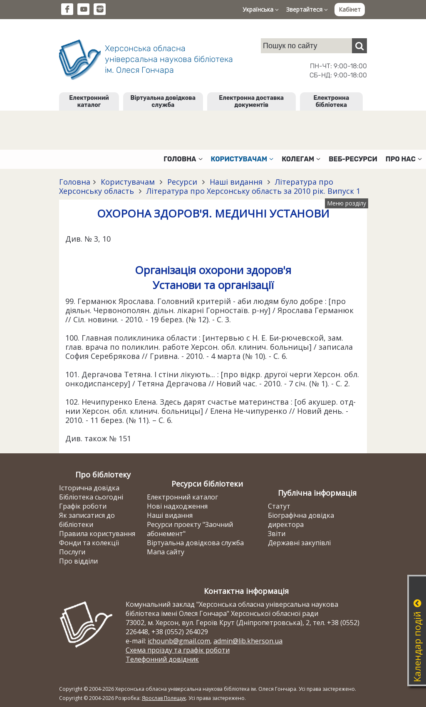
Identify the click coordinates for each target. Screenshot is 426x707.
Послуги (72, 551)
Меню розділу (346, 203)
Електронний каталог (89, 101)
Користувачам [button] (242, 159)
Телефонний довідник (162, 659)
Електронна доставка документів (251, 101)
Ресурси (182, 182)
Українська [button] (261, 9)
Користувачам (128, 182)
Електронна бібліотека (331, 101)
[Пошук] (359, 45)
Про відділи (78, 561)
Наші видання (236, 182)
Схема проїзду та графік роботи (178, 650)
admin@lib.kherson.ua (247, 640)
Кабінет (350, 9)
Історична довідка (89, 487)
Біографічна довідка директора (301, 520)
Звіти (276, 533)
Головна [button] (182, 159)
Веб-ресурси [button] (353, 159)
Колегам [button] (301, 159)
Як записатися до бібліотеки (87, 520)
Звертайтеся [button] (307, 9)
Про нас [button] (404, 159)
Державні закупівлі (299, 542)
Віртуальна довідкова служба (163, 101)
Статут (279, 506)
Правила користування (97, 533)
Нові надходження (177, 506)
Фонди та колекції (89, 542)
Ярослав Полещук (164, 698)
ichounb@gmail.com (179, 640)
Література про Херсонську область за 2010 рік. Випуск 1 (252, 191)
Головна (74, 182)
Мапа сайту (165, 551)
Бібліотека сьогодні (91, 497)
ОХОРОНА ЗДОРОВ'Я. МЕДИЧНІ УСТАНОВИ (213, 213)
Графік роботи (82, 506)
